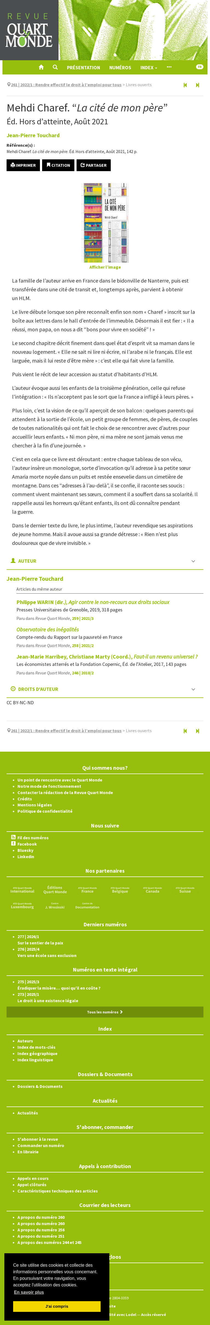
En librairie (28, 1151)
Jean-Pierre (33, 135)
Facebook (27, 844)
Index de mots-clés (37, 1047)
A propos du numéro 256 (41, 1229)
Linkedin (26, 856)
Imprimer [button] (23, 165)
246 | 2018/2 (83, 673)
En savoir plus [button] (29, 1292)
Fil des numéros (33, 837)
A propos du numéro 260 (41, 1217)
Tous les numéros (105, 1012)
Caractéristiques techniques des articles (58, 1191)
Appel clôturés (32, 1184)
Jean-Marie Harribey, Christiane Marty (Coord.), (106, 656)
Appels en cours (33, 1178)
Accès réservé (153, 1314)
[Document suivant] (197, 85)
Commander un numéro (41, 1145)
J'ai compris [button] (56, 1306)
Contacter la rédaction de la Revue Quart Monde (65, 792)
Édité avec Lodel (121, 1314)
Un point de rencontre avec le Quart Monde (60, 780)
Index (149, 67)
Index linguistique (35, 1059)
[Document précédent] (185, 85)
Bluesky (25, 850)
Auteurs (25, 1041)
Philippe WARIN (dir (92, 602)
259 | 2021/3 (83, 618)
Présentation (83, 67)
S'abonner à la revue (38, 1139)
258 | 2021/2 (83, 645)
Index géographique (37, 1053)
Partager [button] (94, 165)
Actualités (28, 1113)
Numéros (120, 67)
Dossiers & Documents (40, 1086)
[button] (55, 67)
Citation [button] (58, 165)
